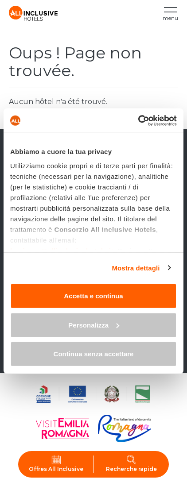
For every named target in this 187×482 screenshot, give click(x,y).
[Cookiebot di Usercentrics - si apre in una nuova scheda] (138, 120)
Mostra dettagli (136, 267)
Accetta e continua (93, 296)
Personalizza (93, 324)
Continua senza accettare (94, 354)
